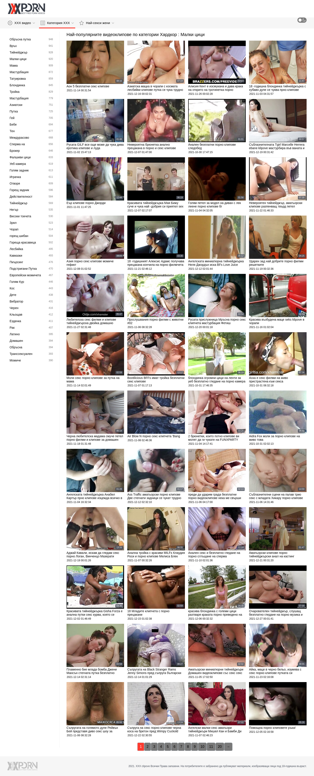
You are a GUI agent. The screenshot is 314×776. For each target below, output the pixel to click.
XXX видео (21, 23)
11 (211, 746)
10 (202, 746)
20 (220, 746)
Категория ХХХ (57, 23)
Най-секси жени (96, 23)
